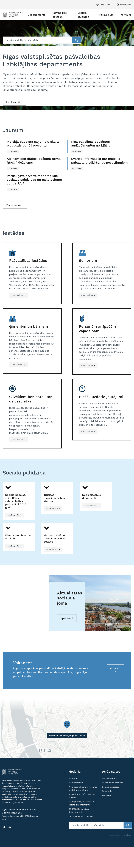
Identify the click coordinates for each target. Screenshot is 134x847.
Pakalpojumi (106, 14)
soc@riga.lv (16, 813)
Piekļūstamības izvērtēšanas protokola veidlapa (83, 788)
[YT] (9, 827)
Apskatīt (65, 618)
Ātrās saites (111, 771)
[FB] (4, 827)
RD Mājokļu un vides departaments (79, 810)
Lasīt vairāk (13, 102)
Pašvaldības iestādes (59, 14)
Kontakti (126, 14)
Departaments (36, 14)
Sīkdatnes (74, 778)
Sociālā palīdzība (83, 14)
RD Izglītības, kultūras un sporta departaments (81, 803)
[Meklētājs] (37, 40)
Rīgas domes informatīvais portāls (82, 796)
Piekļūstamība (76, 782)
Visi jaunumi (13, 205)
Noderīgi (75, 771)
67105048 (32, 809)
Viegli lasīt (105, 4)
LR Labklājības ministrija (81, 816)
